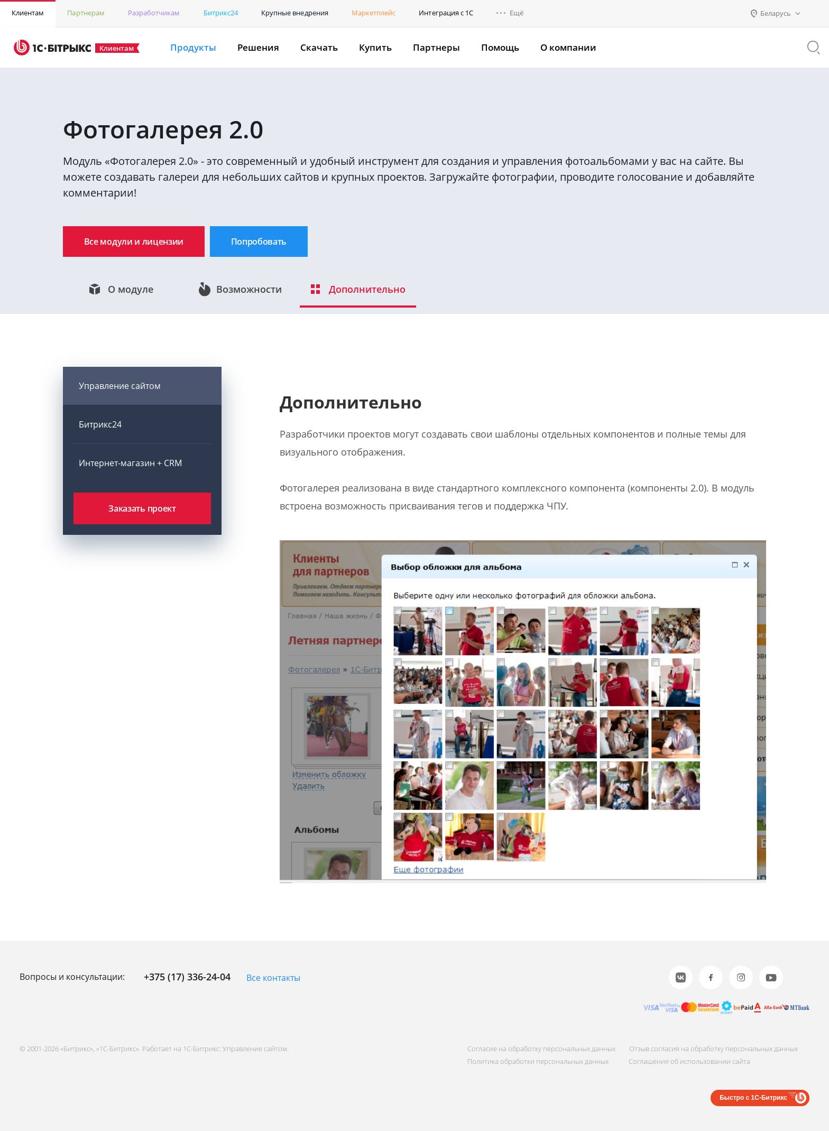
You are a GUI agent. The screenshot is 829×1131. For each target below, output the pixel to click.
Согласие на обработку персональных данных (533, 1048)
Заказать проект (142, 516)
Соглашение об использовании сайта (685, 1061)
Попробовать (290, 242)
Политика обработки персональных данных (529, 1061)
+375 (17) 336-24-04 (187, 977)
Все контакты (273, 978)
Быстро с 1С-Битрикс (753, 1097)
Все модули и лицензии (144, 242)
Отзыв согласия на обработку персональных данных (709, 1048)
